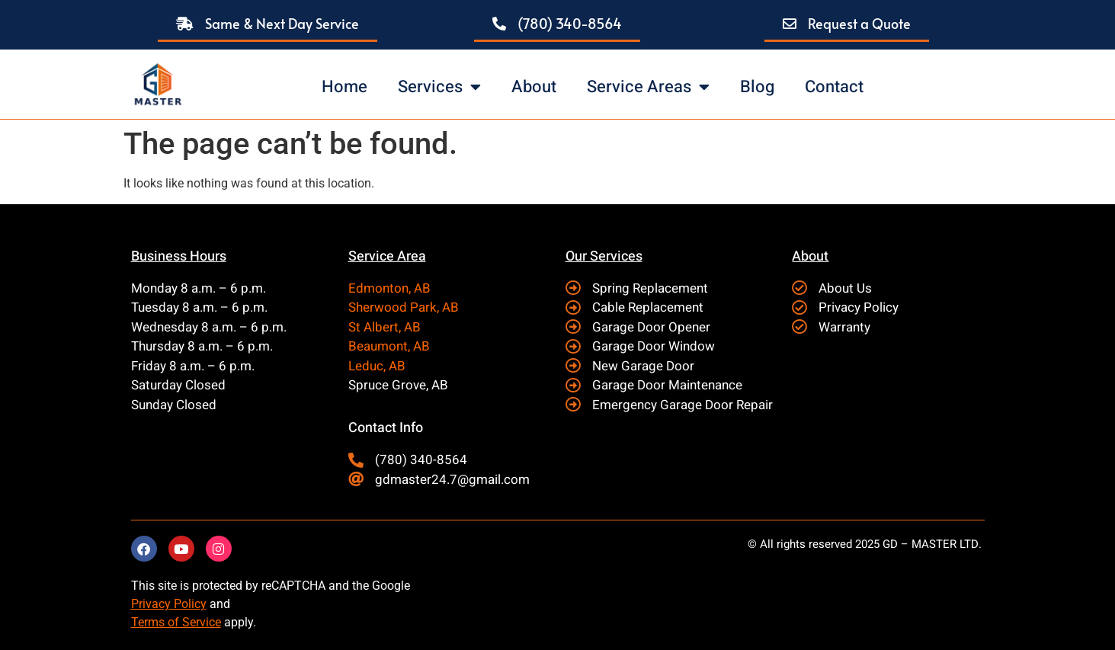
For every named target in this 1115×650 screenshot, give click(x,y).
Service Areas (648, 87)
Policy (189, 604)
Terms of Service (176, 622)
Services (439, 87)
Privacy (151, 604)
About (533, 87)
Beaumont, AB (389, 346)
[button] (267, 25)
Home (344, 87)
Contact (834, 87)
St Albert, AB (384, 327)
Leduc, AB (376, 366)
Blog (757, 87)
